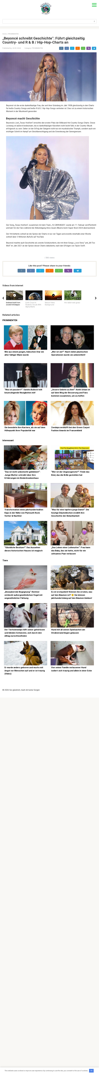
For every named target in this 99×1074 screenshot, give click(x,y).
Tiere (5, 581)
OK (91, 1071)
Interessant (8, 461)
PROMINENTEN (37, 48)
